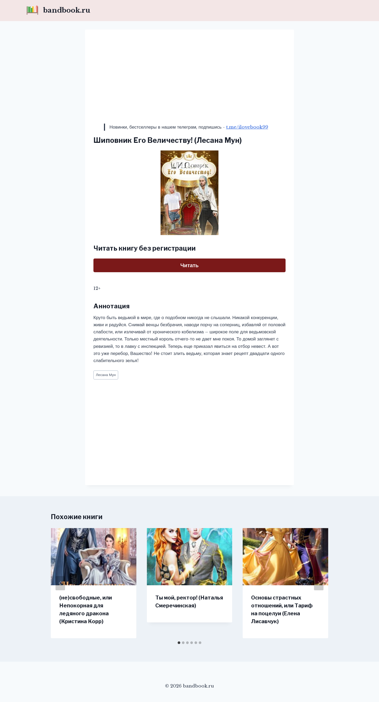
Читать (189, 265)
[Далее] (318, 583)
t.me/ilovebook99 (247, 127)
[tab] (179, 642)
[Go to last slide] (60, 583)
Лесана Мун (106, 375)
